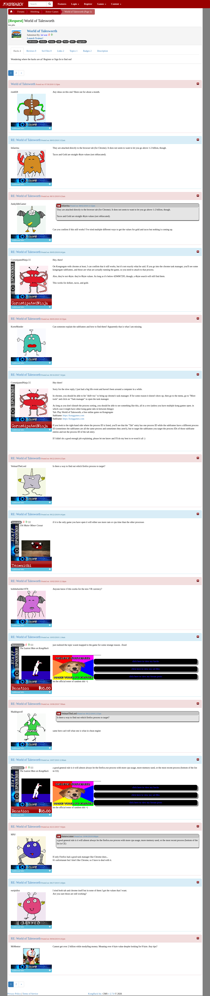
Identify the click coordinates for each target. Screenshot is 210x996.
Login (75, 4)
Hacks (17, 51)
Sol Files (47, 51)
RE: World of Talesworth (26, 140)
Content (116, 4)
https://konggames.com (73, 415)
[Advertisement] (121, 13)
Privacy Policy (14, 994)
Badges (87, 51)
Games (101, 4)
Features (62, 4)
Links (60, 51)
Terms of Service (30, 994)
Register (88, 4)
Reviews (31, 51)
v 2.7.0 (111, 994)
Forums (20, 12)
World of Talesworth (23, 84)
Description (102, 51)
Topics (74, 51)
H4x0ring (35, 12)
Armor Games (51, 12)
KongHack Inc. (95, 994)
